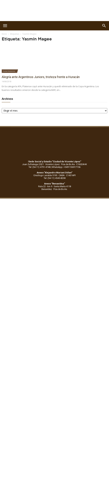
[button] (104, 25)
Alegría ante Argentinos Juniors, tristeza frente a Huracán (41, 77)
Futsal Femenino (9, 71)
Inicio (4, 33)
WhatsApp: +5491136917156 (66, 167)
